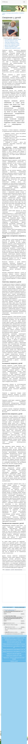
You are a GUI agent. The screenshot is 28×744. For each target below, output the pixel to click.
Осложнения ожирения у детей (12, 43)
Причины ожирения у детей (11, 40)
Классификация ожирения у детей (13, 39)
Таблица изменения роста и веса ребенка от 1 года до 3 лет (14, 647)
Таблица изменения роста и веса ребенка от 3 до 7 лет (14, 649)
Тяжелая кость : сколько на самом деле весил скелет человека (14, 658)
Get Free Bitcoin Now (9, 610)
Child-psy (5, 2)
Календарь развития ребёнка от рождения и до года (14, 637)
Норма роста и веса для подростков (14, 653)
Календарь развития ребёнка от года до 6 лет (14, 639)
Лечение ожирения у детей (11, 46)
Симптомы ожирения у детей (11, 42)
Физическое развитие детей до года (14, 641)
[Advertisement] (14, 588)
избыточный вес (18, 569)
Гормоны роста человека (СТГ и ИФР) (14, 655)
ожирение (7, 569)
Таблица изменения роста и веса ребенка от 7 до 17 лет (14, 651)
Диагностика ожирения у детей (12, 45)
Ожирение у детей (14, 661)
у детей (12, 569)
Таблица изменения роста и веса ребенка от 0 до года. (14, 644)
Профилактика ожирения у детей (12, 48)
